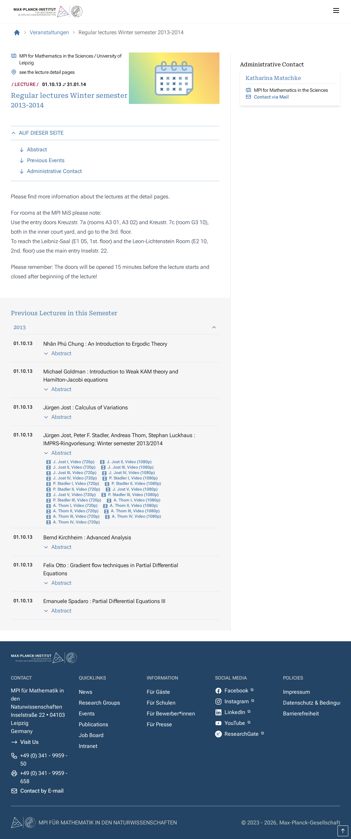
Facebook (237, 690)
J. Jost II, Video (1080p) (129, 461)
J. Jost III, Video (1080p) (131, 467)
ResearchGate (242, 734)
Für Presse (159, 724)
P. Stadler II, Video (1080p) (136, 483)
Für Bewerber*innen (171, 713)
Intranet (88, 746)
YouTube (236, 723)
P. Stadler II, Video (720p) (76, 489)
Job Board (91, 735)
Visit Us (29, 742)
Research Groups (99, 703)
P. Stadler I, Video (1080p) (133, 478)
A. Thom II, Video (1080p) (134, 505)
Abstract (57, 353)
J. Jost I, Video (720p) (73, 461)
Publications (93, 724)
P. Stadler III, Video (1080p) (133, 494)
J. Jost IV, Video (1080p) (132, 472)
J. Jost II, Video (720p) (74, 467)
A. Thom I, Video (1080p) (137, 500)
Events (87, 713)
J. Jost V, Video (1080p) (135, 489)
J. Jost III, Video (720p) (74, 472)
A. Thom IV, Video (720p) (76, 522)
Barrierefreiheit (301, 713)
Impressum (296, 692)
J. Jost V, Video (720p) (74, 494)
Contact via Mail (271, 97)
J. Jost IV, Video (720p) (75, 478)
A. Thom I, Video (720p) (75, 505)
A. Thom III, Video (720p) (76, 516)
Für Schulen (161, 703)
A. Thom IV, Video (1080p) (136, 516)
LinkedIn (236, 712)
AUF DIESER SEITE (37, 133)
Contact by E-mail (42, 791)
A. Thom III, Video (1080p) (135, 511)
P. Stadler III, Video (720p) (77, 500)
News (85, 692)
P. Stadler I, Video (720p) (76, 483)
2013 (115, 327)
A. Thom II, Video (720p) (75, 511)
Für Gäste (158, 692)
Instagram (237, 701)
